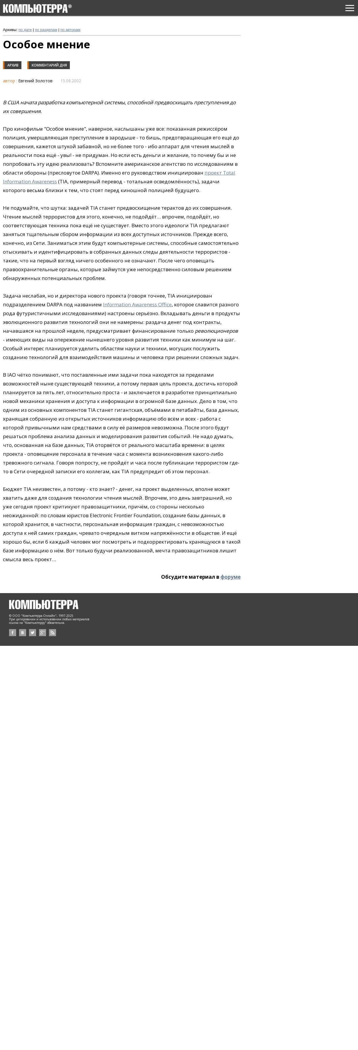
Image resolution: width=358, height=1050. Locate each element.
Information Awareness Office (137, 304)
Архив (12, 65)
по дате (25, 30)
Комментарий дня (49, 65)
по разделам (46, 30)
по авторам (70, 30)
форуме (230, 576)
